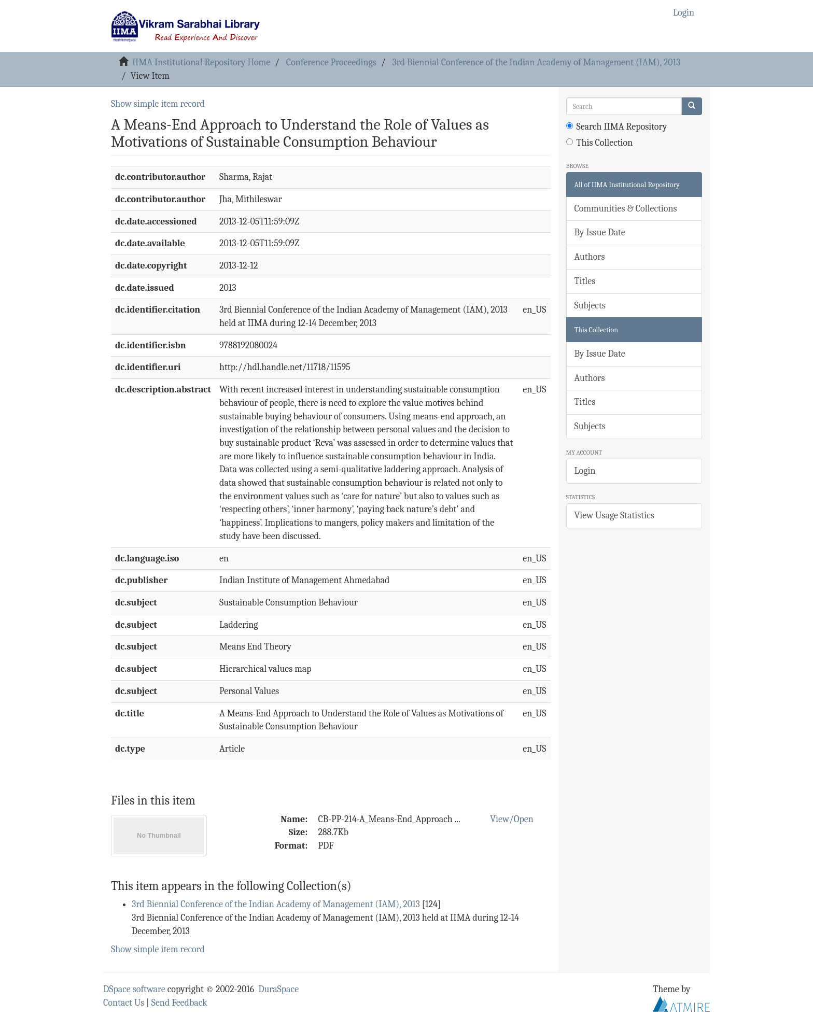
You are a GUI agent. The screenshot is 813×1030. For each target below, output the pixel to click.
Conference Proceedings (331, 62)
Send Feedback (179, 1002)
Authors (589, 256)
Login (585, 470)
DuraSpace (278, 989)
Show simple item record (158, 103)
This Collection (599, 142)
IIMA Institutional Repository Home (201, 62)
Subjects (590, 305)
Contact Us (123, 1002)
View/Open (512, 819)
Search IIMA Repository (616, 126)
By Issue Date (599, 232)
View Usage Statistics (614, 515)
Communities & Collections (625, 208)
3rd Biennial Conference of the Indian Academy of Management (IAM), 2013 (537, 62)
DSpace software (134, 989)
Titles (585, 281)
